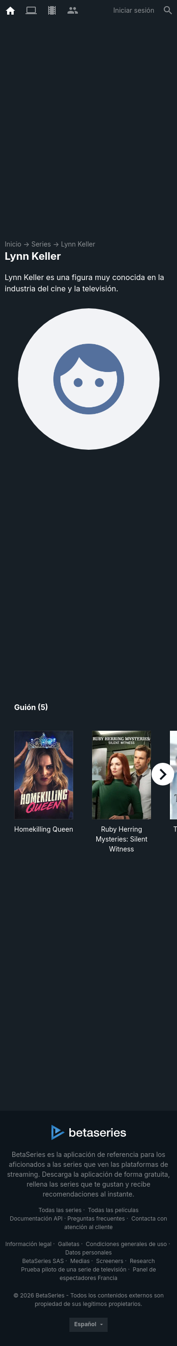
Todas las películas (113, 1210)
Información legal (28, 1243)
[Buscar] (168, 10)
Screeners (110, 1260)
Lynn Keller (78, 244)
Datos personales (88, 1252)
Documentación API (36, 1218)
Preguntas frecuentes (96, 1218)
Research (142, 1260)
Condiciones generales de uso (126, 1243)
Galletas (69, 1243)
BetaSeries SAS (43, 1260)
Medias (80, 1260)
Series (41, 244)
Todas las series (59, 1210)
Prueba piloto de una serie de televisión (73, 1269)
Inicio (13, 244)
